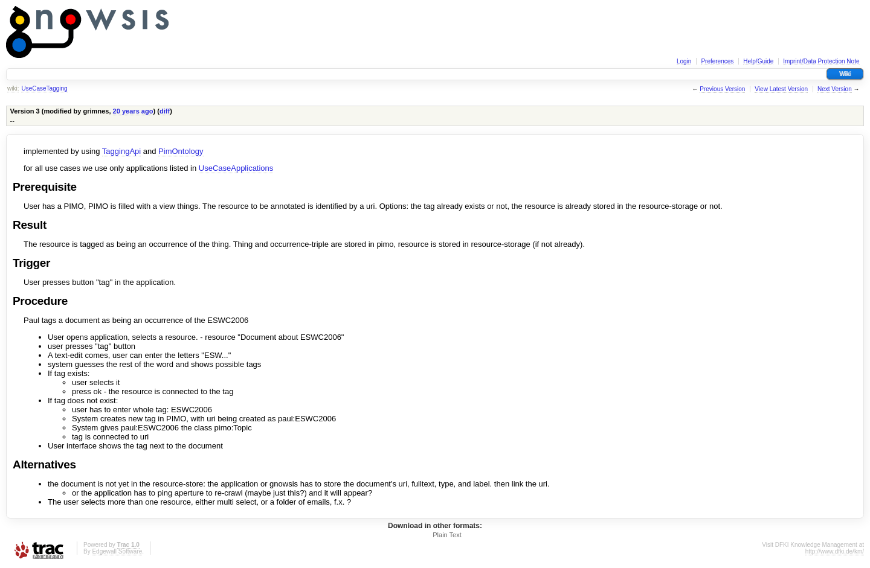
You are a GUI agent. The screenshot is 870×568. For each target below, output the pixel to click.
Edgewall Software (117, 551)
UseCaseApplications (236, 168)
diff (165, 111)
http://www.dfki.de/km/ (834, 551)
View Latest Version (781, 89)
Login (684, 61)
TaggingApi (121, 151)
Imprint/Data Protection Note (821, 61)
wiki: (13, 88)
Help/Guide (758, 61)
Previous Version (722, 89)
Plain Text (447, 534)
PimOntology (180, 151)
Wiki (845, 74)
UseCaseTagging (44, 88)
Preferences (717, 61)
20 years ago (133, 111)
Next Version (834, 89)
